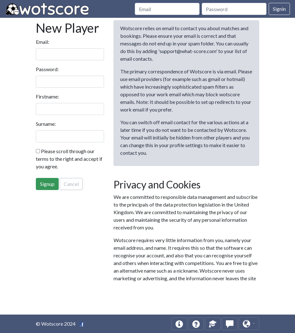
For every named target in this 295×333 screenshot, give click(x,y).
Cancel (71, 184)
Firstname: (47, 96)
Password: (47, 69)
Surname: (46, 124)
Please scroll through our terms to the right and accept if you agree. (69, 158)
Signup (47, 184)
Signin (279, 9)
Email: (42, 42)
